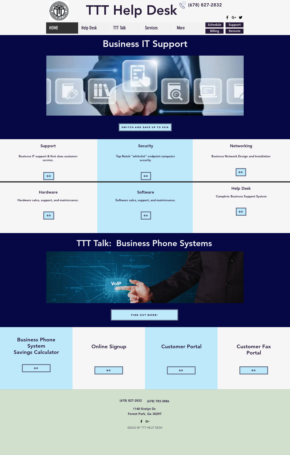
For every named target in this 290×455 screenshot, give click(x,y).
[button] (126, 28)
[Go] (48, 176)
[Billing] (214, 31)
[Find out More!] (144, 315)
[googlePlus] (234, 17)
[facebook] (227, 17)
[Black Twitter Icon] (240, 17)
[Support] (234, 24)
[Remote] (234, 31)
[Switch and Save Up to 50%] (145, 127)
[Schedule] (214, 24)
